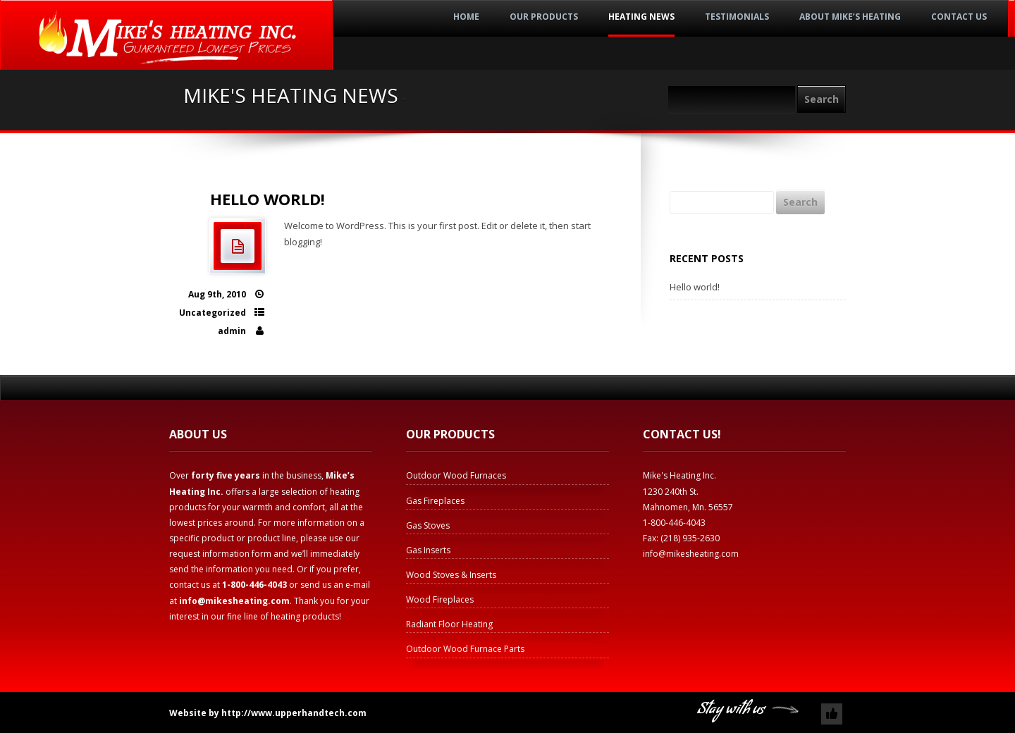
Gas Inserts (428, 550)
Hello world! (267, 198)
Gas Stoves (428, 525)
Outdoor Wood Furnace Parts (465, 649)
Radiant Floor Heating (449, 624)
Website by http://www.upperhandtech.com (268, 713)
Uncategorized (212, 313)
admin (232, 331)
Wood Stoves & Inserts (451, 575)
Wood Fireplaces (440, 599)
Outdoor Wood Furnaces (456, 475)
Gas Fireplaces (435, 501)
